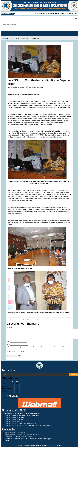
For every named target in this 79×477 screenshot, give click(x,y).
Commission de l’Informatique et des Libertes (18, 437)
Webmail (7, 440)
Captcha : (9, 351)
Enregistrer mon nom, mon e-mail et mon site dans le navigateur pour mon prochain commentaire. (36, 347)
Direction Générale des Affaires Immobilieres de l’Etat (20, 423)
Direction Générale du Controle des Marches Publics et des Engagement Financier (29, 425)
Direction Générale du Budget (13, 421)
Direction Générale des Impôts (14, 419)
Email (8, 344)
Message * (10, 327)
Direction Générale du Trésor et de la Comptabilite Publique (22, 415)
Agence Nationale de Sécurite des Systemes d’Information (22, 435)
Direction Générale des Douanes (14, 417)
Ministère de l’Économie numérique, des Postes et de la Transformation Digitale (28, 439)
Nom (8, 341)
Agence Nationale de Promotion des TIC (16, 433)
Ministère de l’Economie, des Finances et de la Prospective (22, 413)
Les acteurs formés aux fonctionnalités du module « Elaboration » (26, 320)
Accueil (4, 38)
